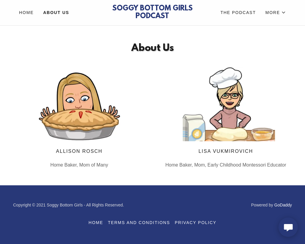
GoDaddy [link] (283, 205)
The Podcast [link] (238, 12)
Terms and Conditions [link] (139, 222)
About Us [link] (56, 12)
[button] (276, 12)
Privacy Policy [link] (196, 222)
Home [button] (95, 222)
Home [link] (26, 12)
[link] (152, 16)
